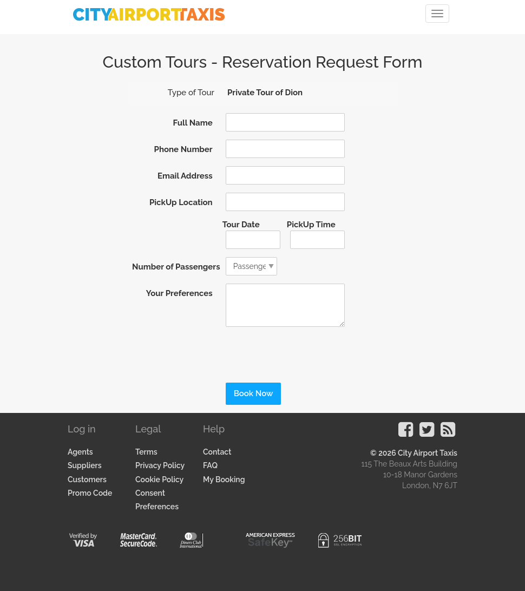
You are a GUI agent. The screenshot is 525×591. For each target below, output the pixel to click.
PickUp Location (181, 202)
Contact (217, 452)
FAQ (210, 465)
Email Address (185, 176)
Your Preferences (179, 293)
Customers (87, 479)
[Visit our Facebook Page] (405, 433)
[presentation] (291, 351)
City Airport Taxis (427, 453)
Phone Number (183, 149)
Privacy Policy (160, 465)
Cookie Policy (159, 479)
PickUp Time (311, 224)
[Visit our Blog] (448, 433)
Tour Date (241, 224)
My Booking (224, 479)
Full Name (192, 123)
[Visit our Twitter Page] (426, 433)
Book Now (253, 393)
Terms (146, 452)
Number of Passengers (175, 267)
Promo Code (90, 493)
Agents (80, 452)
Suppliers (85, 465)
